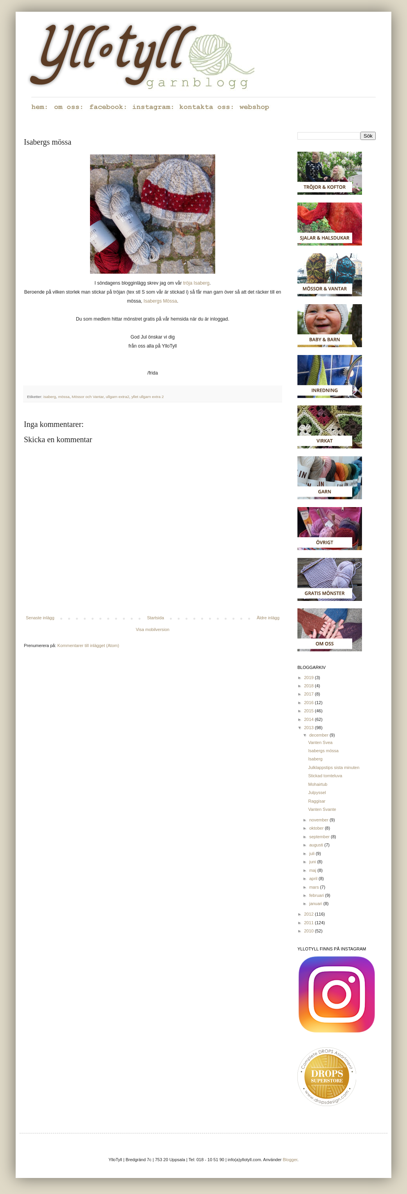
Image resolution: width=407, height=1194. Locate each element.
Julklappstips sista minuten (333, 767)
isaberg (49, 396)
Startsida (155, 617)
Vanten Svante (322, 809)
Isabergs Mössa (160, 301)
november (319, 820)
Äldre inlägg (268, 617)
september (320, 836)
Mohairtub (317, 784)
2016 (309, 702)
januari (316, 903)
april (314, 878)
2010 (309, 931)
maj (313, 870)
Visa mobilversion (152, 629)
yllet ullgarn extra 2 (147, 396)
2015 (309, 710)
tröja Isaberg (196, 283)
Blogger (290, 1159)
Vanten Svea (320, 742)
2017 (309, 694)
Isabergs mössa (323, 750)
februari (317, 895)
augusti (316, 845)
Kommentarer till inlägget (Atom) (88, 645)
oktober (317, 828)
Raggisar (316, 801)
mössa (64, 396)
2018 (309, 685)
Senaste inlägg (40, 617)
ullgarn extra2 (117, 396)
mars (314, 887)
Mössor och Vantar (88, 396)
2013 (309, 727)
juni (313, 861)
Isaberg (315, 759)
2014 (309, 719)
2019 (309, 677)
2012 (309, 914)
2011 (309, 922)
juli (312, 853)
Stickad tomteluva (325, 775)
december (319, 735)
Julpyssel (317, 792)
